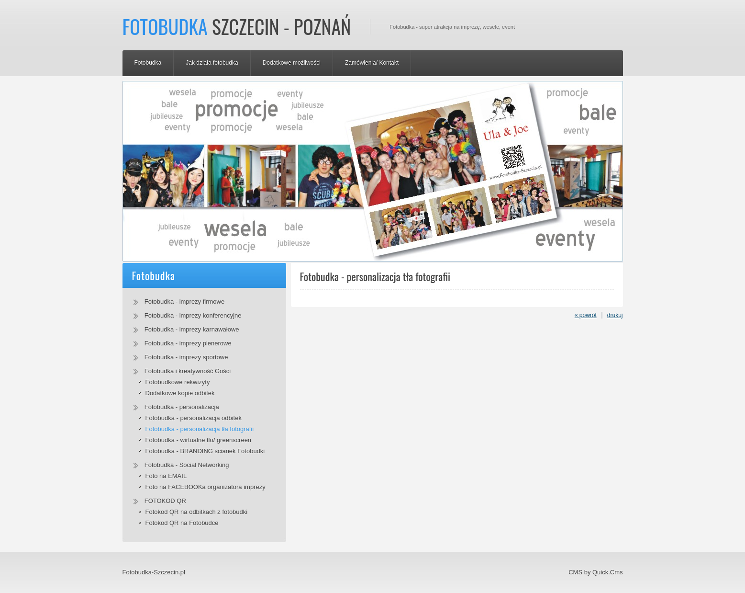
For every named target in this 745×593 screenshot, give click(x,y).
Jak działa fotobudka (212, 62)
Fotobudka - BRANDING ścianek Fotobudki (205, 451)
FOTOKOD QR (165, 500)
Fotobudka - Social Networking (187, 464)
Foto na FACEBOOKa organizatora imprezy (205, 486)
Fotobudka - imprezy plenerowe (188, 343)
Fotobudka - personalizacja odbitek (193, 418)
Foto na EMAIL (166, 475)
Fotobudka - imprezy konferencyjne (193, 315)
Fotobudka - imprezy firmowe (184, 301)
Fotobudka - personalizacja (182, 407)
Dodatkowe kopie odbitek (180, 393)
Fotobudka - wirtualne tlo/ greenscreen (198, 440)
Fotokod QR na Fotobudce (182, 522)
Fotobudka (148, 62)
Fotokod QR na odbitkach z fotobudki (196, 511)
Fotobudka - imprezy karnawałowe (192, 329)
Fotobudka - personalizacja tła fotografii (199, 429)
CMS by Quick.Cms (595, 572)
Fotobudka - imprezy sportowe (186, 357)
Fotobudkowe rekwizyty (177, 382)
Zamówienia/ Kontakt (372, 62)
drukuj (615, 315)
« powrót (586, 315)
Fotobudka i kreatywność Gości (188, 371)
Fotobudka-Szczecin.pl (153, 572)
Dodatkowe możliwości (292, 62)
